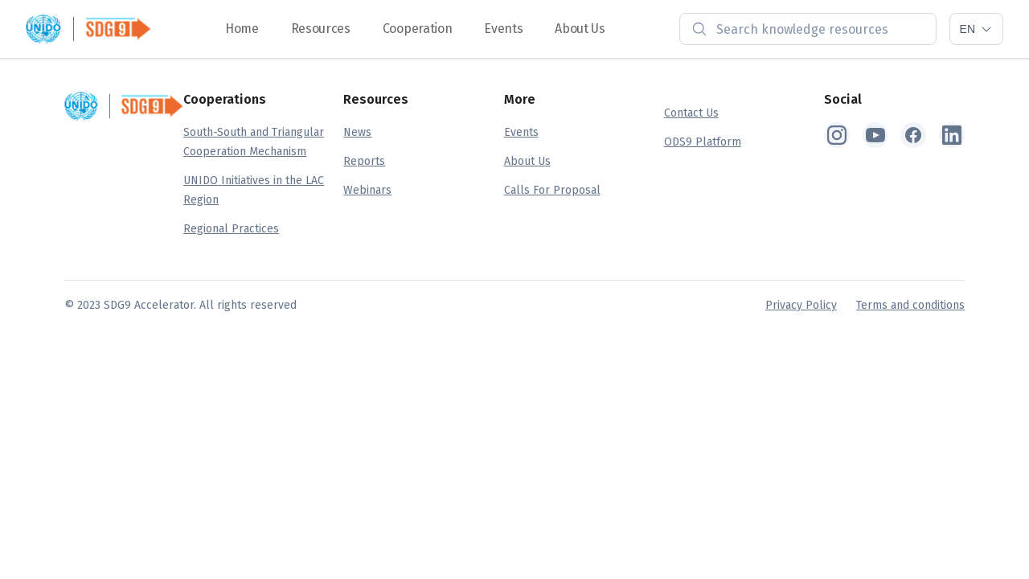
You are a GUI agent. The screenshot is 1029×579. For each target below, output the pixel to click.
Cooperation (417, 28)
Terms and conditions (910, 305)
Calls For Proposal (552, 190)
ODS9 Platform (702, 142)
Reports (364, 161)
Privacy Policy (801, 305)
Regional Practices (231, 229)
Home (242, 28)
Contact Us (691, 113)
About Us (580, 28)
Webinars (367, 190)
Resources (321, 28)
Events (503, 28)
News (357, 132)
